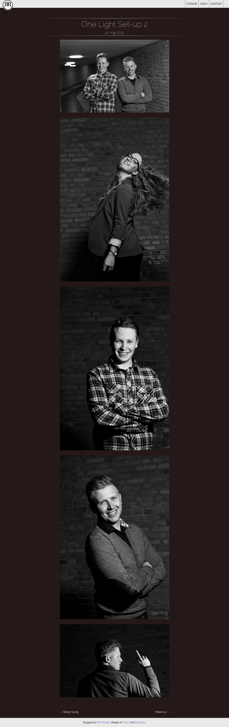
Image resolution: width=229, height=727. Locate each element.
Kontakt (216, 3)
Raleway (140, 722)
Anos (126, 722)
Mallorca (162, 712)
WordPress (103, 722)
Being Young (69, 712)
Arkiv (204, 3)
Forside (191, 3)
